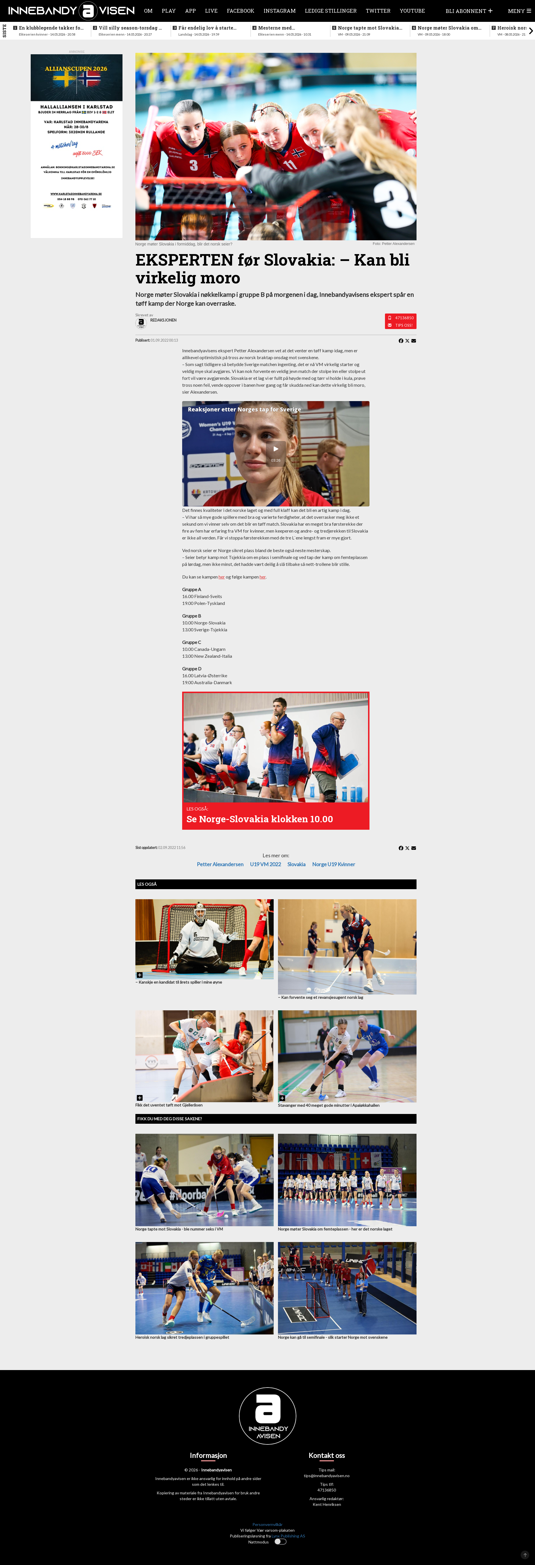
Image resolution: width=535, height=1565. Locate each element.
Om (148, 10)
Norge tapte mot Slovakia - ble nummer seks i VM (370, 28)
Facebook (240, 10)
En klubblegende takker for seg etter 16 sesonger (50, 28)
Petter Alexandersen (220, 864)
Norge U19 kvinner (333, 864)
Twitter (378, 10)
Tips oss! (404, 325)
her (222, 576)
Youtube (412, 10)
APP (190, 10)
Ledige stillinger (331, 10)
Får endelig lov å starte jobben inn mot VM (205, 28)
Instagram (280, 10)
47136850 (404, 318)
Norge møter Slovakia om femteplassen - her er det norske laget (448, 28)
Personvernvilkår (267, 1524)
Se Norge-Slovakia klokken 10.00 (259, 819)
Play (169, 10)
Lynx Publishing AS (288, 1535)
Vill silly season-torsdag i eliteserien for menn (129, 28)
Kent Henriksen (327, 1504)
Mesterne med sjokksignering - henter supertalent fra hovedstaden (286, 28)
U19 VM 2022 (265, 864)
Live (211, 10)
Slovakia (296, 864)
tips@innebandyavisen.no (327, 1475)
